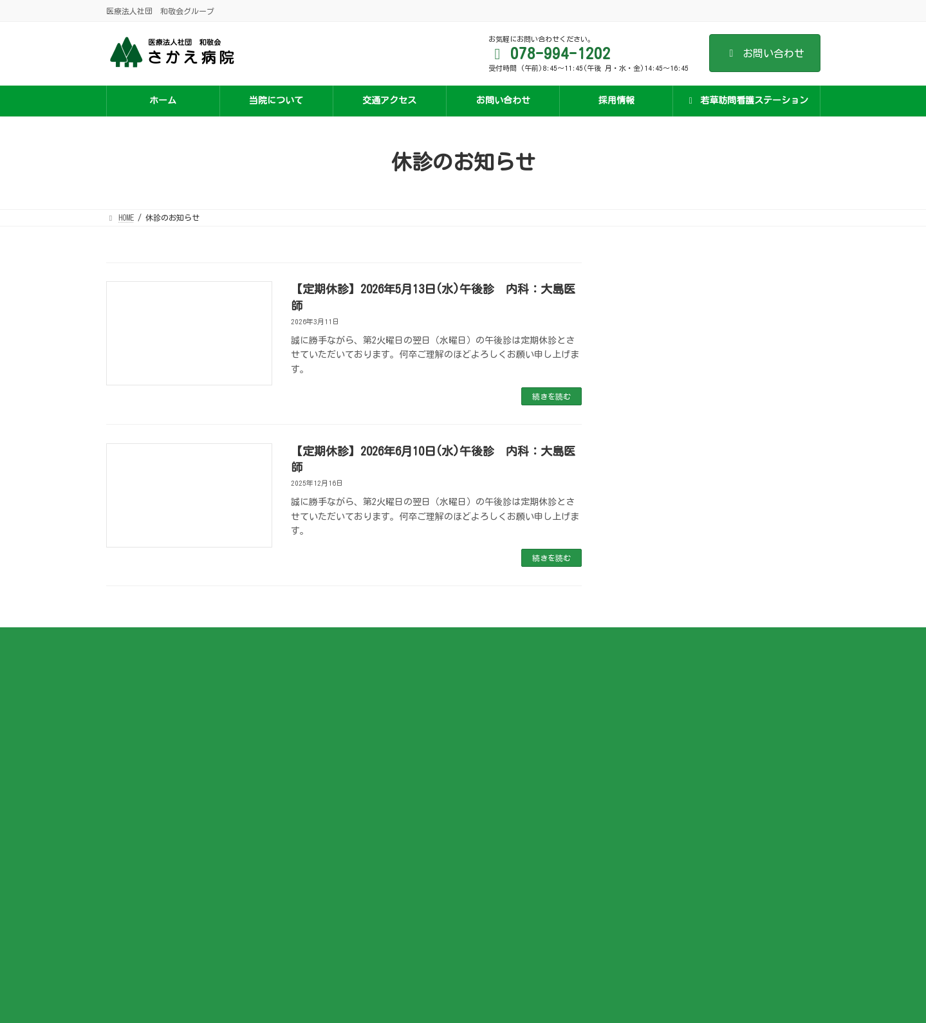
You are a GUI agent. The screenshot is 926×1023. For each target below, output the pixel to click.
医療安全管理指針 (389, 803)
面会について (381, 765)
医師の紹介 (377, 708)
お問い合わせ (764, 53)
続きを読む (551, 396)
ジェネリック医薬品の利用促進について (427, 822)
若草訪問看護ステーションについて (665, 688)
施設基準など (381, 688)
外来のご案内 (381, 727)
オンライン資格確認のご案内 (408, 784)
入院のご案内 (381, 746)
